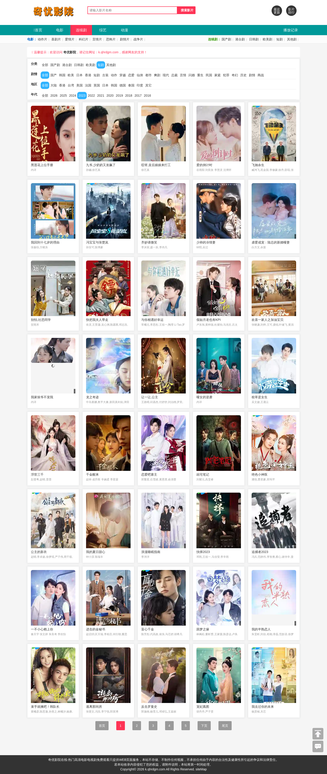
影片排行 (291, 10)
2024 (72, 95)
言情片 (97, 39)
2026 (53, 95)
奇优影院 (69, 52)
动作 (114, 75)
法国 (88, 85)
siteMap (201, 769)
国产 (53, 75)
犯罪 (226, 75)
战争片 (138, 39)
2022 (91, 95)
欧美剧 (267, 39)
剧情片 (124, 39)
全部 (45, 65)
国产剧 (226, 39)
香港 (88, 75)
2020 (110, 95)
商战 (261, 75)
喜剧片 (56, 39)
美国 (79, 85)
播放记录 (290, 30)
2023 (81, 95)
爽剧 (157, 75)
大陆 (53, 85)
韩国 (62, 75)
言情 (183, 75)
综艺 (103, 30)
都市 (148, 75)
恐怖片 (111, 39)
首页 (38, 30)
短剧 (279, 39)
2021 (100, 95)
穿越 (122, 75)
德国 (122, 85)
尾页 (225, 725)
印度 (140, 85)
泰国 (131, 85)
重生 (200, 75)
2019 (119, 95)
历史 (243, 75)
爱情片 (69, 39)
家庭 (217, 75)
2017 (137, 95)
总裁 (174, 75)
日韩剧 (254, 39)
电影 (59, 30)
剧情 (252, 75)
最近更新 (277, 10)
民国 (209, 75)
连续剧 (81, 30)
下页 (204, 725)
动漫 (124, 30)
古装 (105, 75)
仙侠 (140, 75)
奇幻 (235, 75)
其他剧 (292, 39)
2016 (147, 95)
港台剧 (240, 39)
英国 (97, 85)
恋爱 (131, 75)
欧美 (71, 75)
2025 (63, 95)
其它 (148, 85)
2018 (128, 95)
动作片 (42, 39)
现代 (166, 75)
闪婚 (191, 75)
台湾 (71, 85)
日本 (79, 75)
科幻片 (83, 39)
